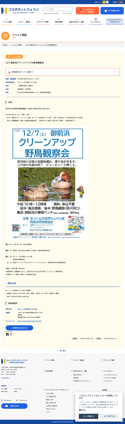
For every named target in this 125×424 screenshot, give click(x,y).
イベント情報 (7, 20)
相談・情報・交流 (51, 403)
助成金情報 (58, 21)
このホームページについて (51, 13)
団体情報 (75, 377)
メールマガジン (95, 20)
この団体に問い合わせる (19, 328)
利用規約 (104, 390)
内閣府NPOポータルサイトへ (81, 381)
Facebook (7, 400)
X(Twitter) (23, 400)
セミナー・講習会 (24, 21)
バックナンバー (108, 381)
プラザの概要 (49, 393)
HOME (4, 45)
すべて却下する (109, 416)
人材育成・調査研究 (51, 406)
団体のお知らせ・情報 (76, 21)
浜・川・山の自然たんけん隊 (27, 309)
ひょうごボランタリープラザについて (114, 21)
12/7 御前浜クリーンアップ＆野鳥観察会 (41, 45)
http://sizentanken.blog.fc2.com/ (30, 321)
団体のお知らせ (77, 374)
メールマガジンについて (110, 374)
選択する (82, 410)
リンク (48, 412)
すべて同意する (88, 416)
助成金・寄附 (49, 399)
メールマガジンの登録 (110, 377)
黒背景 (121, 2)
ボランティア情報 (42, 20)
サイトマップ (67, 13)
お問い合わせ (14, 406)
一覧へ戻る (62, 351)
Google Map (5, 378)
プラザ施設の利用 (51, 396)
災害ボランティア (51, 409)
